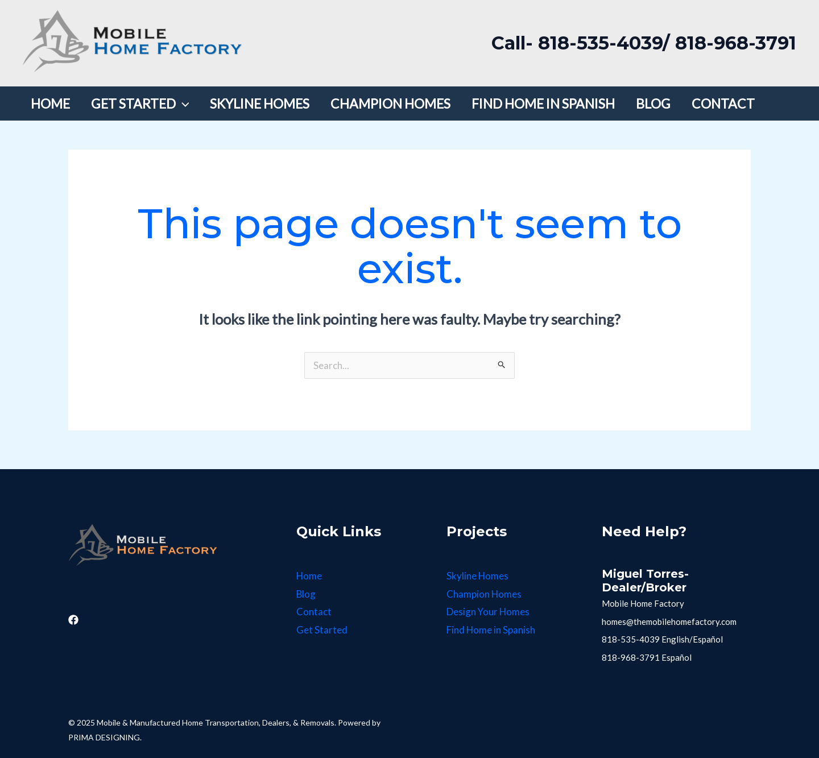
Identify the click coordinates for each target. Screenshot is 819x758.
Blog (306, 594)
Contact (314, 612)
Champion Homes (484, 594)
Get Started (322, 630)
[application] (174, 103)
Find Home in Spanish (491, 630)
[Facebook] (73, 620)
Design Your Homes (488, 612)
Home (309, 576)
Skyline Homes (477, 576)
